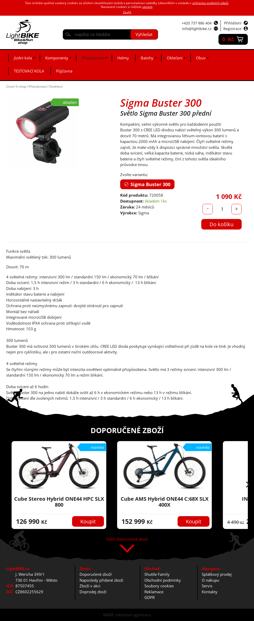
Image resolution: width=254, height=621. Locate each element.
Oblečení (174, 57)
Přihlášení (232, 23)
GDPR (149, 597)
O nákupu (210, 580)
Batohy (147, 57)
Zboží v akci (90, 585)
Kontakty (209, 591)
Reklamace (153, 591)
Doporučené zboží (96, 574)
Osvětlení (56, 86)
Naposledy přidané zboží (101, 580)
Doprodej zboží (93, 591)
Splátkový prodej (217, 574)
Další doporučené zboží (127, 539)
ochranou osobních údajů (210, 3)
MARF (108, 615)
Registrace (232, 28)
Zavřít (127, 12)
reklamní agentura (133, 615)
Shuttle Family (157, 574)
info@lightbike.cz (197, 28)
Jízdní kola (23, 57)
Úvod (10, 86)
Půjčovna (64, 71)
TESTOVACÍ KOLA (29, 71)
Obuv (201, 57)
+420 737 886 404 (197, 23)
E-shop (21, 86)
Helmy (123, 57)
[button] (248, 485)
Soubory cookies (159, 585)
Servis (207, 585)
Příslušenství (93, 57)
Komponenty (56, 57)
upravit (147, 7)
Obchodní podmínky (162, 580)
